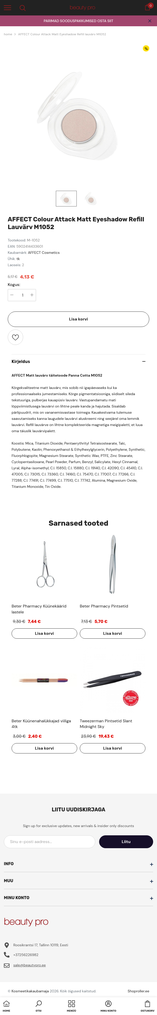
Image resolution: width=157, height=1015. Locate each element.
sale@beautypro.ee (29, 965)
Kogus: (14, 284)
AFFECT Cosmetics (44, 252)
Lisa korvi (78, 319)
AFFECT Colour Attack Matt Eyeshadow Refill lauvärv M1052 (62, 34)
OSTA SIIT (105, 21)
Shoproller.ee (138, 991)
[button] (38, 1007)
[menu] (7, 7)
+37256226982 (25, 954)
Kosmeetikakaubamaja (30, 991)
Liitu (130, 841)
